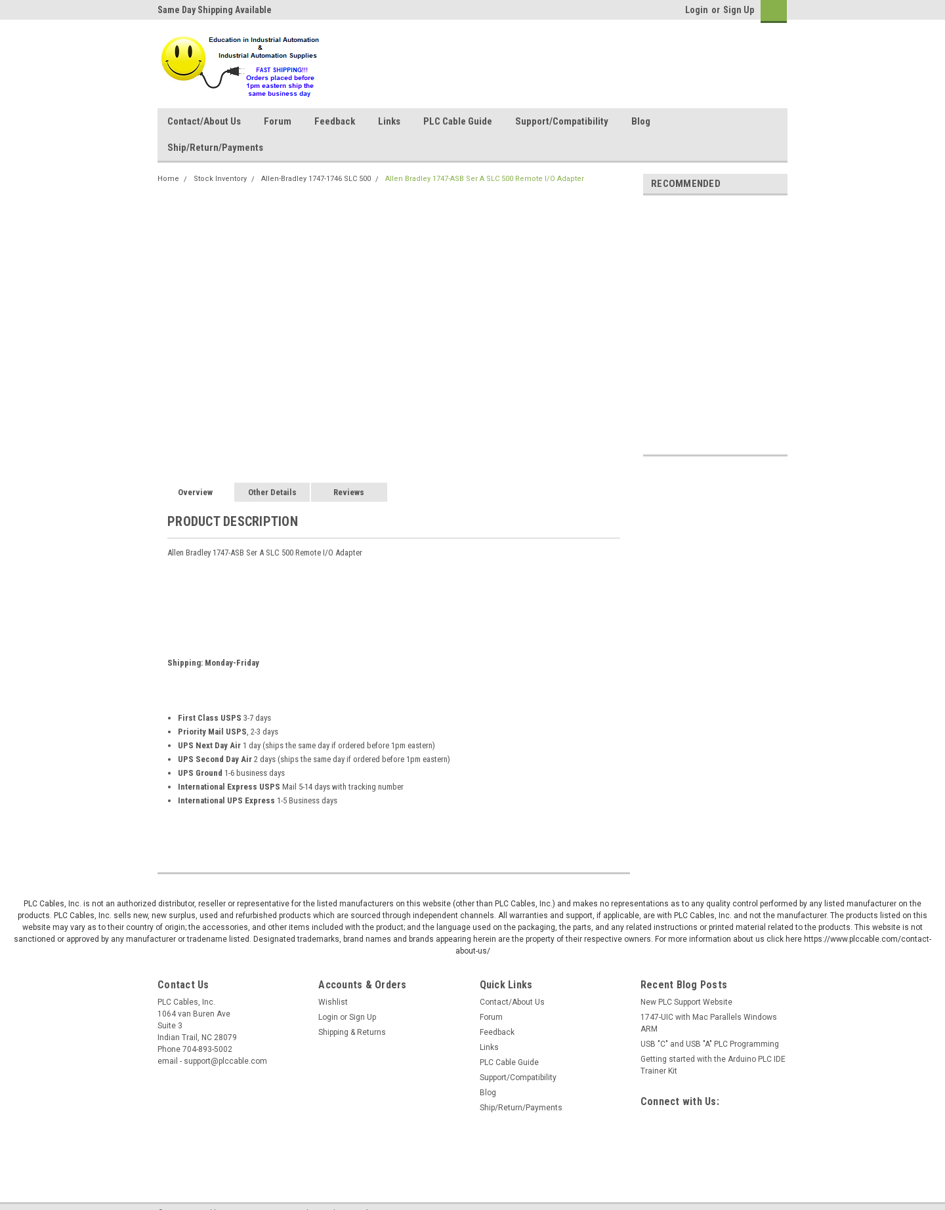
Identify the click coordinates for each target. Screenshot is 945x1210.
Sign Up (738, 10)
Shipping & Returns (352, 1032)
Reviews (348, 492)
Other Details (272, 492)
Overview (195, 492)
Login (696, 10)
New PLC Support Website (686, 1002)
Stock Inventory (220, 178)
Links (389, 121)
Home (168, 178)
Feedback (334, 121)
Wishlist (333, 1002)
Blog (640, 121)
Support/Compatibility (561, 121)
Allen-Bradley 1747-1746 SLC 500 (316, 178)
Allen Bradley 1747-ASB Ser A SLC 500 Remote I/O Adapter (484, 178)
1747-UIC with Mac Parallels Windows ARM (708, 1023)
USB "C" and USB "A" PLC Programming (709, 1044)
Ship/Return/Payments (215, 147)
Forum (277, 121)
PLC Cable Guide (457, 121)
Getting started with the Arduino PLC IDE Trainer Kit (713, 1065)
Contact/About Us (204, 121)
